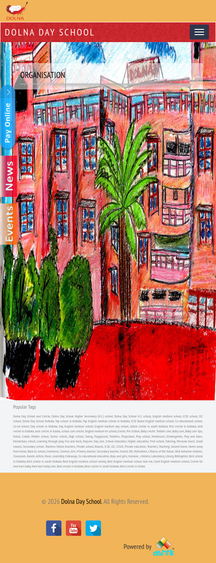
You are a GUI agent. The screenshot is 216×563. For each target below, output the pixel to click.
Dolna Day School (50, 32)
